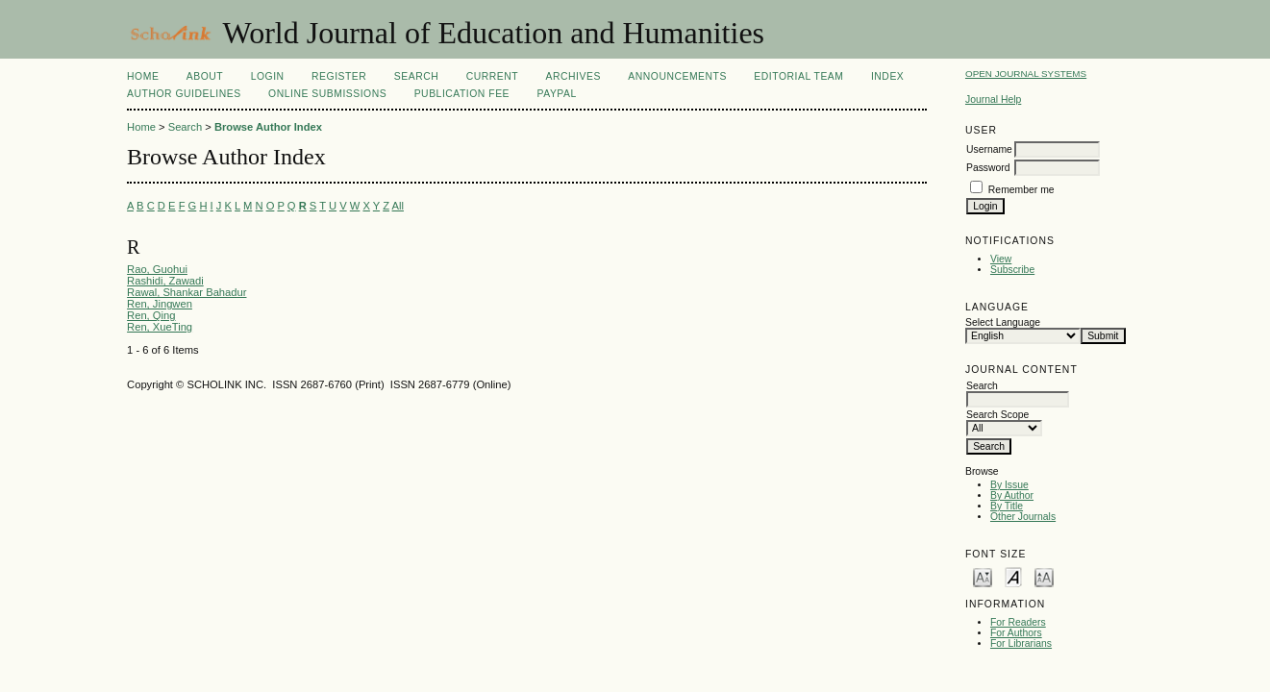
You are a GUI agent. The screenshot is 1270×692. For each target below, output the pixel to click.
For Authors (1016, 633)
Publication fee (462, 93)
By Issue (1009, 485)
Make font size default (1013, 576)
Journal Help (993, 99)
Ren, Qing (151, 315)
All (398, 205)
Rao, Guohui (157, 269)
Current (492, 76)
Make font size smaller (982, 576)
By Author (1011, 495)
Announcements (677, 76)
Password (988, 167)
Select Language (1002, 322)
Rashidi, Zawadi (165, 280)
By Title (1006, 506)
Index (887, 76)
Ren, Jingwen (159, 303)
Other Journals (1023, 516)
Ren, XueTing (159, 327)
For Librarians (1021, 643)
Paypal (557, 93)
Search (416, 76)
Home (143, 76)
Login (268, 76)
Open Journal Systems (1025, 73)
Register (338, 76)
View (1000, 259)
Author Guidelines (184, 93)
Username (989, 149)
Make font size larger (1044, 576)
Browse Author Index (268, 127)
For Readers (1018, 622)
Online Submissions (327, 93)
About (205, 76)
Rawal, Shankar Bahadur (186, 292)
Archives (573, 76)
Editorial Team (798, 76)
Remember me (1021, 190)
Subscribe (1012, 269)
